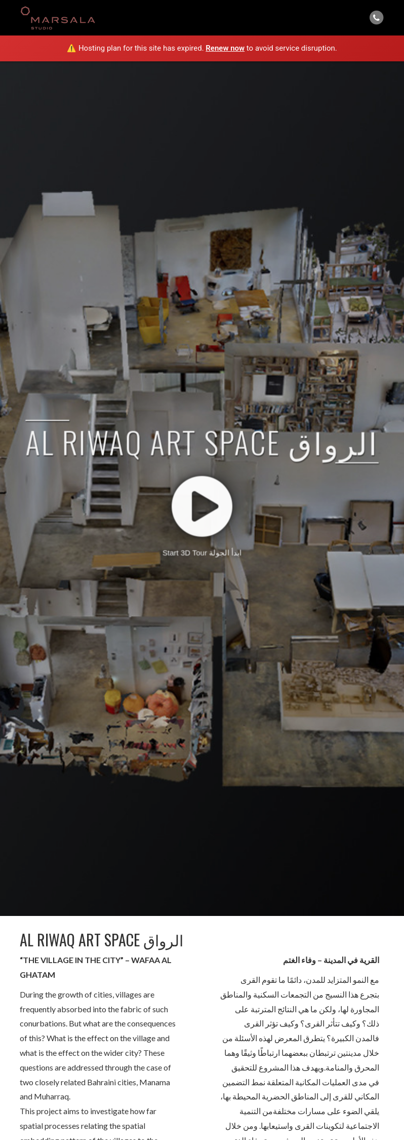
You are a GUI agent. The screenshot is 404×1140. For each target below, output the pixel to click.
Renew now (225, 48)
